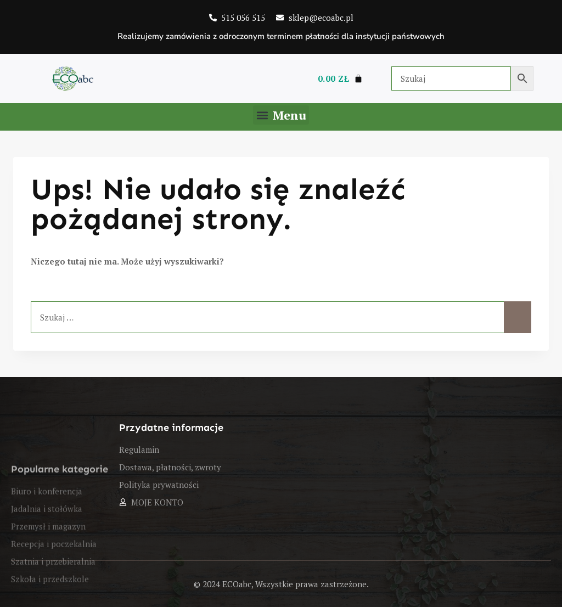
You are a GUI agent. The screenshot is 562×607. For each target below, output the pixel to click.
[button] (281, 115)
